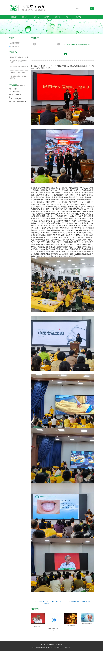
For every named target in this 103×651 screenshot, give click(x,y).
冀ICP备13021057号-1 (52, 644)
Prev (34, 44)
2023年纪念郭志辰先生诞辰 (17, 72)
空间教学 (57, 17)
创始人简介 (25, 17)
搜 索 (92, 8)
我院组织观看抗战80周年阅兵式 (19, 57)
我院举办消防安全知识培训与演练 (81, 601)
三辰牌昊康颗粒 (70, 625)
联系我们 (78, 17)
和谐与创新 (37, 626)
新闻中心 (36, 17)
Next (58, 44)
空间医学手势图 (14, 46)
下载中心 (68, 17)
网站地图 (60, 644)
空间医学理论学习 (15, 43)
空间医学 (47, 17)
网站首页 (14, 17)
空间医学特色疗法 (87, 623)
